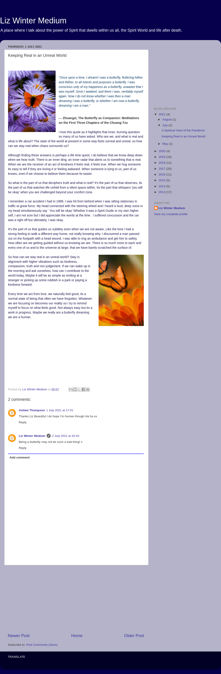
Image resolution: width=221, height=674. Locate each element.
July (165, 125)
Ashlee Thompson (32, 410)
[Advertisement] (75, 599)
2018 (162, 162)
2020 (162, 151)
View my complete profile (171, 214)
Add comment (20, 457)
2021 (162, 114)
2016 (162, 174)
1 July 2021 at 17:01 (59, 410)
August (167, 119)
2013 (162, 192)
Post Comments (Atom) (42, 644)
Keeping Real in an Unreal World (183, 136)
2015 (162, 180)
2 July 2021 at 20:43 (65, 436)
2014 (162, 186)
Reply (23, 422)
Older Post (134, 635)
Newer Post (19, 635)
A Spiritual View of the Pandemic (183, 130)
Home (76, 635)
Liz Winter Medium (33, 20)
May (165, 143)
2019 (162, 157)
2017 (162, 168)
